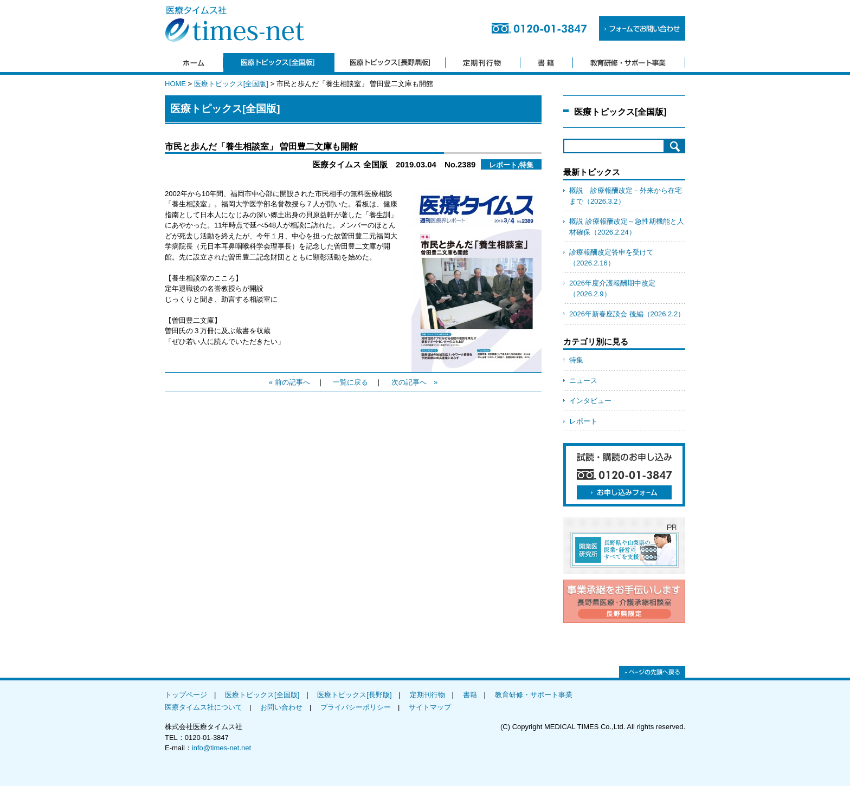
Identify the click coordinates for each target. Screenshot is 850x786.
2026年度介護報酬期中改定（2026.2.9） (612, 288)
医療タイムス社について (203, 707)
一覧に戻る (350, 382)
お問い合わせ (281, 707)
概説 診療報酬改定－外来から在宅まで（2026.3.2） (625, 195)
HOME (175, 84)
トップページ (186, 695)
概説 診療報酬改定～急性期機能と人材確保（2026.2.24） (626, 226)
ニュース (583, 380)
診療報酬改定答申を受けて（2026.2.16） (611, 257)
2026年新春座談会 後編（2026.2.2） (627, 314)
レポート (583, 421)
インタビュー (590, 401)
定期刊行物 (427, 695)
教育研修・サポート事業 (533, 695)
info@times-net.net (221, 748)
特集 (576, 360)
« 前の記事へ (289, 382)
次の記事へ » (414, 382)
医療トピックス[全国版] (231, 84)
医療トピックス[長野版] (354, 695)
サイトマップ (430, 707)
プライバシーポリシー (355, 707)
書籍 (470, 695)
